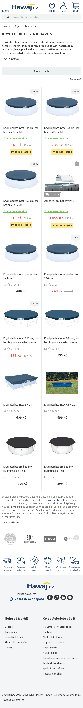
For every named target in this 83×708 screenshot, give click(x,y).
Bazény (9, 626)
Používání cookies (52, 673)
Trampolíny (11, 632)
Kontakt (47, 632)
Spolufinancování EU (54, 668)
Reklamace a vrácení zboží (57, 626)
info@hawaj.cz (26, 593)
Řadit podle (41, 71)
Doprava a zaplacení (54, 642)
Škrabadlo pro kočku (16, 642)
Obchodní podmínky (54, 663)
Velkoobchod (50, 652)
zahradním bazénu (20, 510)
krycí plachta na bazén (58, 500)
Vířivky (8, 647)
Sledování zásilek (52, 637)
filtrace (6, 500)
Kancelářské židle (14, 637)
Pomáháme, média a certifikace (60, 658)
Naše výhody (50, 647)
